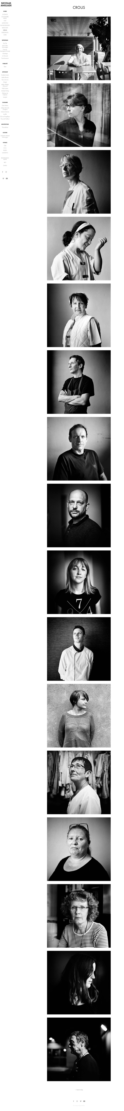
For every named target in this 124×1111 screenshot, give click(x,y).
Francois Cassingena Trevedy (5, 50)
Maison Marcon (5, 112)
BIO (5, 162)
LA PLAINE (5, 14)
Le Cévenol (5, 56)
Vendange (5, 53)
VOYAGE (5, 142)
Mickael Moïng (5, 91)
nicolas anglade (6, 4)
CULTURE (5, 132)
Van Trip (5, 43)
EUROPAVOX (5, 32)
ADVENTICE (5, 23)
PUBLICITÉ (5, 63)
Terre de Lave (5, 79)
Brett (5, 66)
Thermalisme (5, 127)
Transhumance (5, 58)
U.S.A (5, 148)
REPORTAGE (5, 40)
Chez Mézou (5, 105)
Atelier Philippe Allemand (5, 85)
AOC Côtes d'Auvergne (5, 46)
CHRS (5, 35)
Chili (5, 145)
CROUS (5, 30)
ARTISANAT (5, 72)
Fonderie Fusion (5, 75)
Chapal (5, 82)
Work (5, 11)
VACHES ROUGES (5, 25)
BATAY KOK (5, 28)
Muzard (5, 97)
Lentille (5, 114)
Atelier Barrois (5, 77)
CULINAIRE (5, 102)
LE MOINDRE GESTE (5, 17)
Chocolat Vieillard (5, 119)
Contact (5, 165)
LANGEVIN (5, 152)
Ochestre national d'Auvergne (5, 136)
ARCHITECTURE (5, 124)
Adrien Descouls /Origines (5, 108)
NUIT (5, 20)
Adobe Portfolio (81, 1105)
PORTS (5, 150)
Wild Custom (5, 88)
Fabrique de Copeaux (5, 93)
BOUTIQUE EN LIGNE (5, 158)
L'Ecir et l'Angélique (5, 116)
